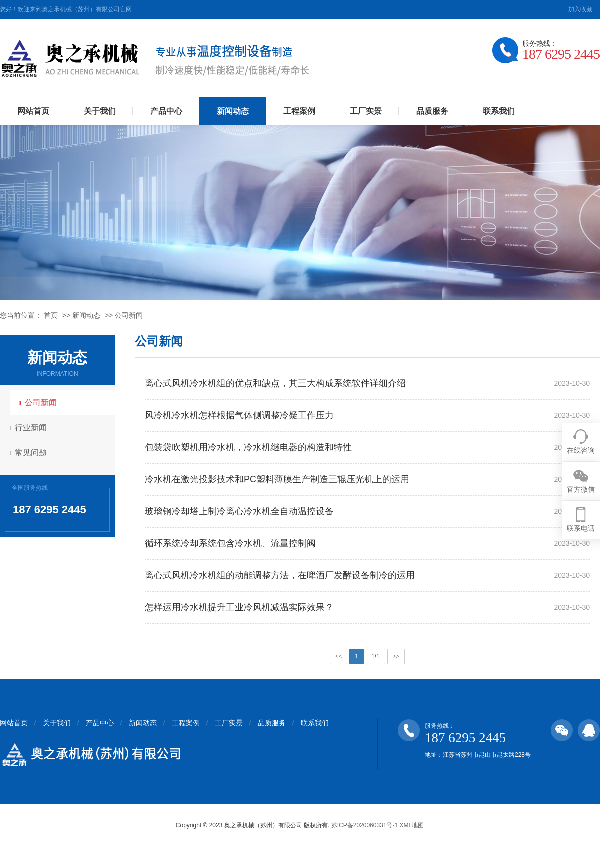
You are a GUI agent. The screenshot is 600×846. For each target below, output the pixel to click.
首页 (51, 315)
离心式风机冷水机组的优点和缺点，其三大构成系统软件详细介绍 (275, 383)
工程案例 (300, 111)
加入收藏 (580, 9)
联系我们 (499, 111)
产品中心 (166, 111)
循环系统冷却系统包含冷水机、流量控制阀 (230, 543)
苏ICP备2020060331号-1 (365, 825)
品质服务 (432, 111)
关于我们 (100, 111)
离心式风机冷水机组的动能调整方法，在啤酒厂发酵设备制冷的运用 (280, 575)
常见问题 (32, 452)
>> (396, 656)
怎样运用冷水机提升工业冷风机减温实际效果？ (239, 607)
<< (339, 656)
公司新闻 (129, 315)
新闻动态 (233, 111)
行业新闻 (32, 427)
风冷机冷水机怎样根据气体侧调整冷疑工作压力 (239, 415)
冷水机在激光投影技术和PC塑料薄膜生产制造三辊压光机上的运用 (277, 479)
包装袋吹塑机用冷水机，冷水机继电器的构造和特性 (248, 447)
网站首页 (34, 111)
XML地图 (412, 825)
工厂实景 (366, 111)
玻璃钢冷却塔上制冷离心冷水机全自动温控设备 (239, 511)
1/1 (376, 656)
